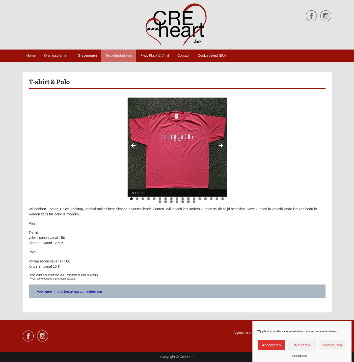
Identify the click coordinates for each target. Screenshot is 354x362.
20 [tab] (171, 201)
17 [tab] (223, 198)
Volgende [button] (220, 146)
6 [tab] (160, 198)
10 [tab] (183, 198)
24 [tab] (194, 201)
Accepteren (271, 345)
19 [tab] (166, 201)
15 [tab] (211, 198)
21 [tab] (177, 201)
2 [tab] (137, 198)
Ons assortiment (56, 55)
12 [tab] (194, 198)
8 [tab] (171, 198)
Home (31, 55)
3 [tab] (142, 198)
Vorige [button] (133, 146)
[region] (177, 147)
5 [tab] (154, 198)
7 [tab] (165, 198)
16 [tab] (217, 198)
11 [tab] (189, 198)
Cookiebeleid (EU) (212, 55)
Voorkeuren (332, 345)
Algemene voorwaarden (251, 333)
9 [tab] (177, 198)
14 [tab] (206, 198)
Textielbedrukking (118, 55)
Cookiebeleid (299, 356)
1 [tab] (131, 198)
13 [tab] (200, 198)
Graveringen (87, 55)
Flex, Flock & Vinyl (154, 55)
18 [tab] (160, 201)
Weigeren (302, 345)
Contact (183, 55)
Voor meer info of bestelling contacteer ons (70, 291)
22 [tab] (183, 201)
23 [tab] (189, 201)
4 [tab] (148, 198)
